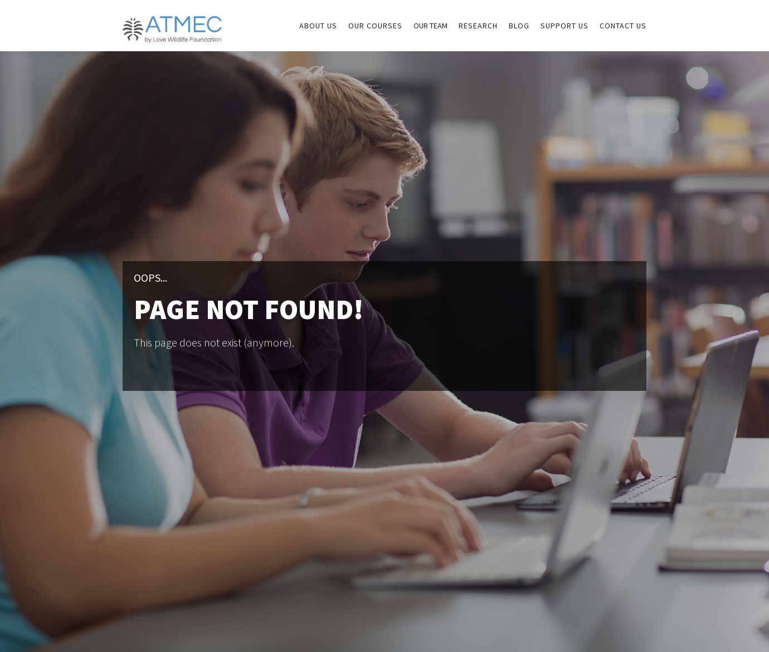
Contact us (623, 26)
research (478, 26)
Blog (519, 26)
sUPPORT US (564, 26)
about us (318, 26)
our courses (375, 26)
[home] (172, 21)
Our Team (430, 26)
